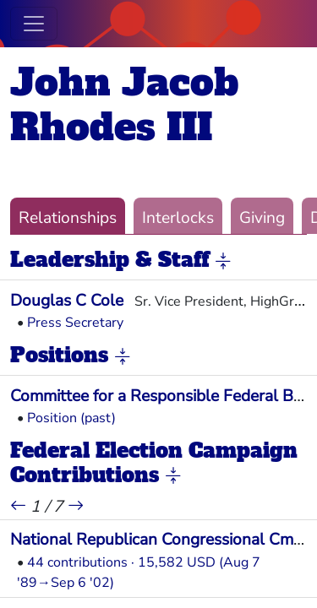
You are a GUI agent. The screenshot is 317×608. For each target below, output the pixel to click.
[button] (223, 261)
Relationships (68, 218)
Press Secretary (75, 322)
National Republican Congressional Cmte (159, 540)
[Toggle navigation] (33, 24)
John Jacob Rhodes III (124, 105)
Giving (262, 218)
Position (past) (71, 418)
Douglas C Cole (66, 301)
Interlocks (178, 218)
